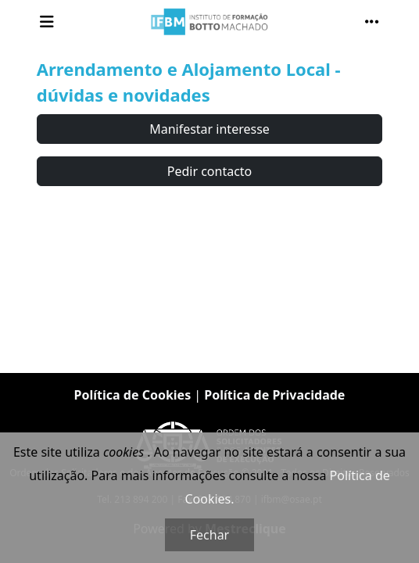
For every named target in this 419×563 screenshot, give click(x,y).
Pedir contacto (209, 171)
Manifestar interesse (209, 129)
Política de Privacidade (274, 394)
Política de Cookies (133, 394)
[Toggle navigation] (46, 22)
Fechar (209, 534)
